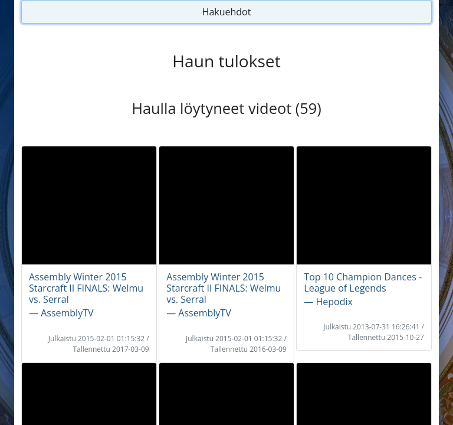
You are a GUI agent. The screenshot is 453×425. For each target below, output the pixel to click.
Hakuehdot (226, 11)
